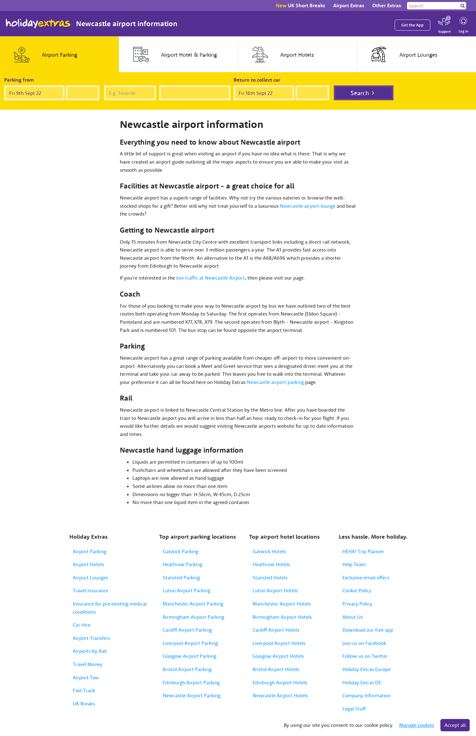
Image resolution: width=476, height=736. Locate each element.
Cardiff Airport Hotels (276, 630)
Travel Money (87, 664)
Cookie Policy (356, 590)
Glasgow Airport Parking (189, 656)
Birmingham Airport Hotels (282, 617)
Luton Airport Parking (186, 590)
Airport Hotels (88, 564)
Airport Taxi (86, 677)
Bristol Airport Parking (187, 669)
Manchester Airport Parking (193, 603)
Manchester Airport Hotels (282, 603)
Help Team (354, 564)
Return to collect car (257, 80)
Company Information (366, 695)
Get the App (412, 25)
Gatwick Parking (180, 551)
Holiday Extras (38, 23)
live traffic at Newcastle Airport (210, 278)
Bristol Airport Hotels (276, 669)
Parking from (19, 80)
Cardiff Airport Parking (187, 630)
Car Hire (81, 625)
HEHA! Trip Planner (363, 551)
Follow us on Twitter (365, 656)
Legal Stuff (354, 708)
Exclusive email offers (365, 577)
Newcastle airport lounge (307, 206)
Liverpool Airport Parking (190, 643)
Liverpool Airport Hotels (279, 643)
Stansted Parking (181, 577)
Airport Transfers (91, 638)
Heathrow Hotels (271, 564)
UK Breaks (84, 703)
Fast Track (84, 690)
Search (360, 93)
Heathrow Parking (182, 564)
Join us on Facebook (364, 643)
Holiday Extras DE (361, 682)
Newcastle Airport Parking (191, 695)
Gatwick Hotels (269, 551)
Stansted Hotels (270, 577)
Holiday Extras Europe (366, 669)
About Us (352, 617)
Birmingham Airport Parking (193, 617)
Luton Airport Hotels (275, 590)
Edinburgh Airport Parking (191, 682)
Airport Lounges (90, 577)
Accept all (455, 725)
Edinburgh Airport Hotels (280, 682)
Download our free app (367, 630)
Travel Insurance (90, 590)
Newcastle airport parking (275, 382)
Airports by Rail (90, 651)
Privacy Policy (357, 603)
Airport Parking (89, 551)
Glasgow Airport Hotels (278, 656)
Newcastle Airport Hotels (280, 695)
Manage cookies (416, 725)
